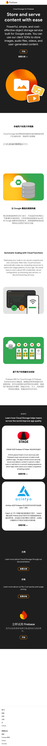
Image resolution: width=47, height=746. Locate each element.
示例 (3, 719)
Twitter (4, 740)
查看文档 (23, 57)
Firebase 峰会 (6, 737)
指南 (3, 713)
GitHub (4, 726)
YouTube (4, 744)
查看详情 (23, 474)
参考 (3, 716)
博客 (3, 734)
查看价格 (23, 596)
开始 (23, 51)
